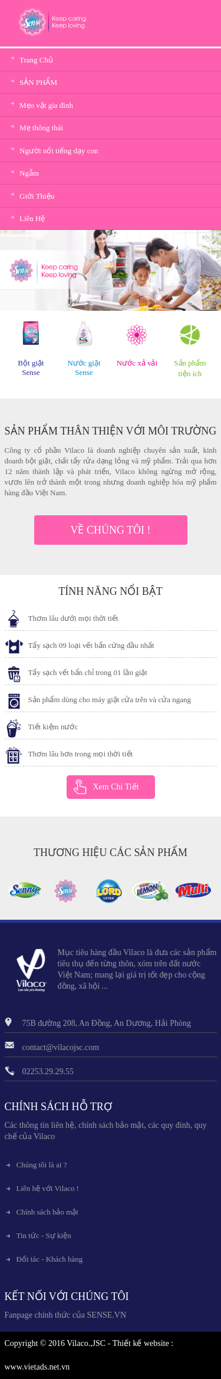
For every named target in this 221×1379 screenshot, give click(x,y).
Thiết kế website (141, 1343)
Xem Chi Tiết (116, 786)
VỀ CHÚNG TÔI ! (110, 530)
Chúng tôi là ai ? (42, 1164)
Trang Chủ (36, 59)
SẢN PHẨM (38, 82)
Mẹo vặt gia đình (46, 105)
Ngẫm (29, 173)
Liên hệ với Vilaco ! (48, 1188)
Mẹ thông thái (41, 127)
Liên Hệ (32, 218)
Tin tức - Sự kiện (44, 1235)
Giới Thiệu (36, 196)
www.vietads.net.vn (37, 1366)
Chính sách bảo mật (47, 1211)
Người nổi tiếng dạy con (58, 150)
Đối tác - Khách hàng (50, 1259)
